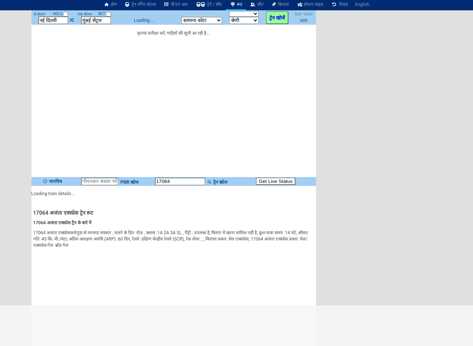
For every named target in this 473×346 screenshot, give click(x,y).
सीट (256, 4)
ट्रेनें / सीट (208, 4)
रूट (235, 4)
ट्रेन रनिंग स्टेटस (140, 4)
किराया (280, 4)
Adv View (304, 14)
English (362, 4)
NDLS (60, 14)
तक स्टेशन (85, 14)
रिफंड (339, 4)
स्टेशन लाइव (309, 4)
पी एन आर (175, 4)
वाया (303, 20)
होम (110, 4)
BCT (104, 14)
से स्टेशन (39, 14)
